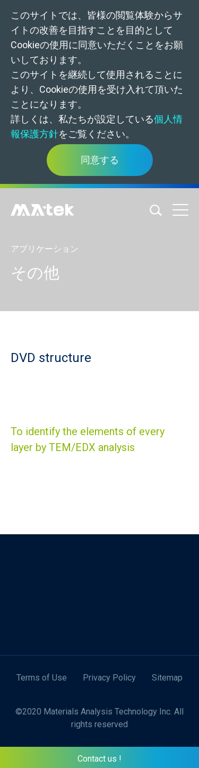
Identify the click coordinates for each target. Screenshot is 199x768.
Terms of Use (41, 678)
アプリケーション (45, 249)
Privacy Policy (109, 678)
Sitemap (167, 678)
